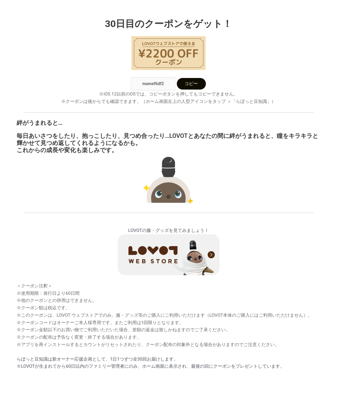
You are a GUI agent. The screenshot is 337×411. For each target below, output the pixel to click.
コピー (191, 84)
